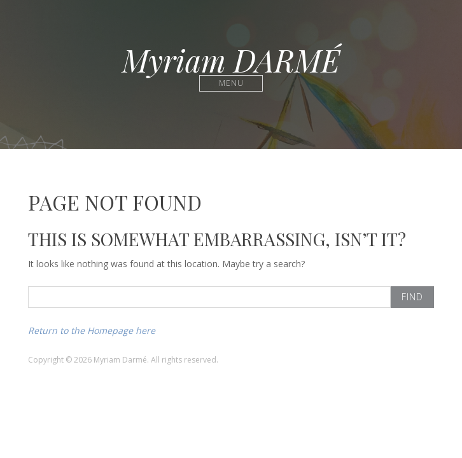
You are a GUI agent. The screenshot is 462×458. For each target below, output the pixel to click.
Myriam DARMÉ (231, 59)
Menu (231, 83)
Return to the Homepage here (91, 330)
